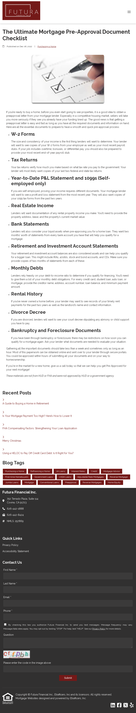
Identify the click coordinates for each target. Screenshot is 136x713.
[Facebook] (119, 705)
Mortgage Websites (27, 698)
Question (8, 634)
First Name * (10, 569)
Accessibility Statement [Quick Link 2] (15, 551)
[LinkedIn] (113, 705)
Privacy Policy (98, 629)
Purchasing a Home (47, 46)
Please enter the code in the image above (27, 662)
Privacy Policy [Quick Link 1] (10, 545)
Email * (7, 597)
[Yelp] (132, 705)
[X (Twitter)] (125, 705)
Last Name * (10, 583)
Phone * (7, 610)
